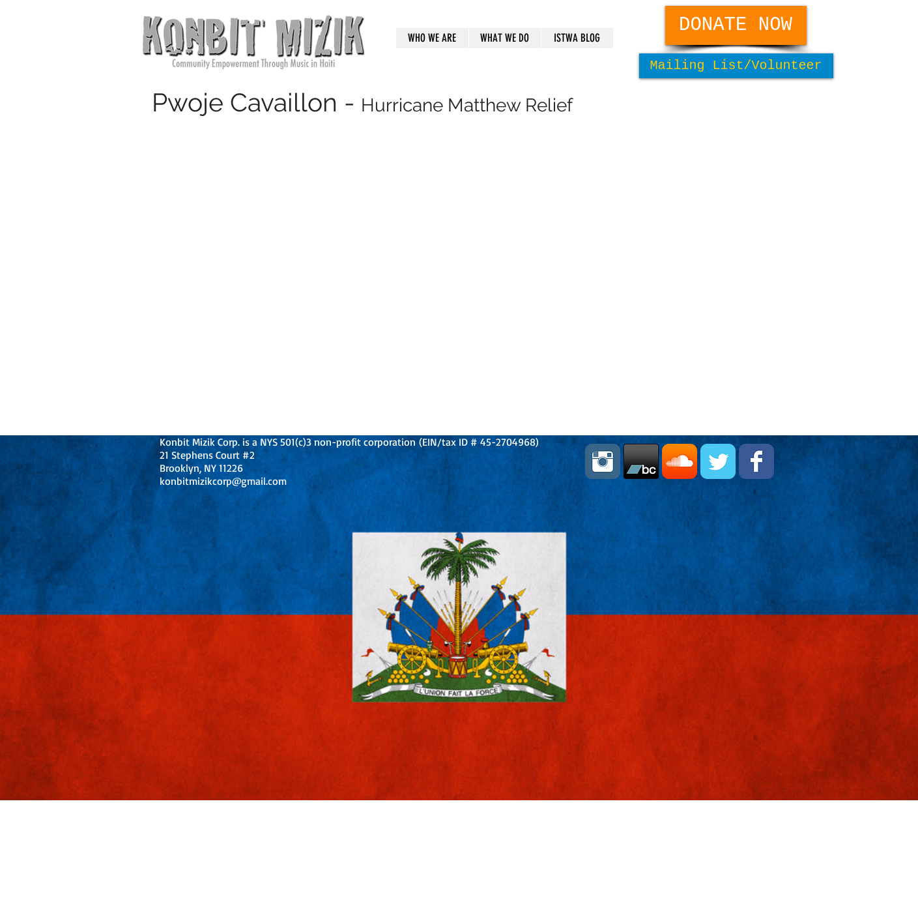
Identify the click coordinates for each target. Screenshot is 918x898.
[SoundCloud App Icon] (679, 461)
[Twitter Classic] (718, 461)
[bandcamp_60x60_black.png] (641, 461)
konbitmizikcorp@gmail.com (223, 480)
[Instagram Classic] (602, 461)
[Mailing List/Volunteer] (736, 65)
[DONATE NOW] (736, 25)
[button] (432, 38)
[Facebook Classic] (756, 461)
